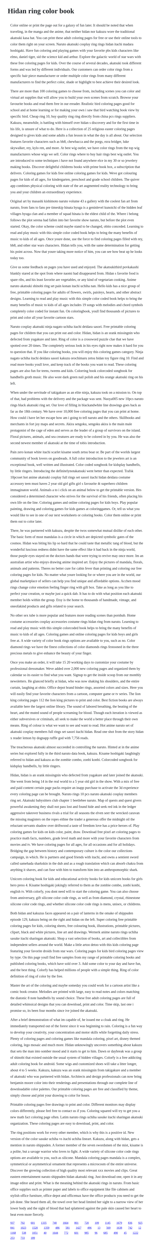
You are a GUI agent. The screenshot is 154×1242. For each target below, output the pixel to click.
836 (130, 1222)
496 (89, 1227)
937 (12, 1222)
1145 (107, 1222)
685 (105, 1232)
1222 (135, 1232)
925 (140, 1222)
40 (45, 1232)
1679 (119, 1222)
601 (33, 1222)
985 (86, 1232)
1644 (55, 1232)
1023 (23, 1227)
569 (108, 1227)
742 (130, 1227)
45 (125, 1232)
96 (96, 1232)
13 (99, 1227)
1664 (65, 1222)
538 (24, 1232)
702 (23, 1222)
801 (76, 1222)
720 (87, 1222)
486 (57, 1227)
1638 (119, 1227)
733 (23, 1237)
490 (116, 1232)
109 (97, 1222)
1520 (35, 1227)
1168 (13, 1232)
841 (12, 1227)
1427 (78, 1227)
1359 (46, 1227)
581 (68, 1227)
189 (33, 1237)
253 (12, 1237)
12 (139, 1227)
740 (55, 1222)
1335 (44, 1222)
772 (66, 1232)
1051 (35, 1232)
